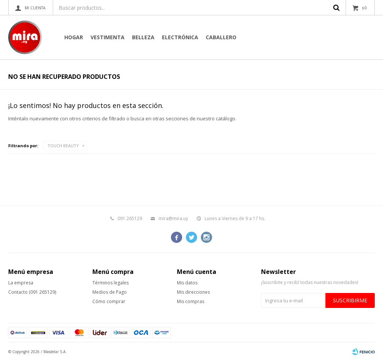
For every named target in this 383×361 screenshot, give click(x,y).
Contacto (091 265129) (32, 292)
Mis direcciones (193, 292)
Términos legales (110, 283)
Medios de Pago (109, 292)
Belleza (143, 37)
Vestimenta (108, 37)
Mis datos (187, 283)
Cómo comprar (108, 301)
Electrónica (180, 37)
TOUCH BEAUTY (63, 145)
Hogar (73, 37)
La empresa (20, 283)
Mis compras (190, 301)
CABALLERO (221, 37)
